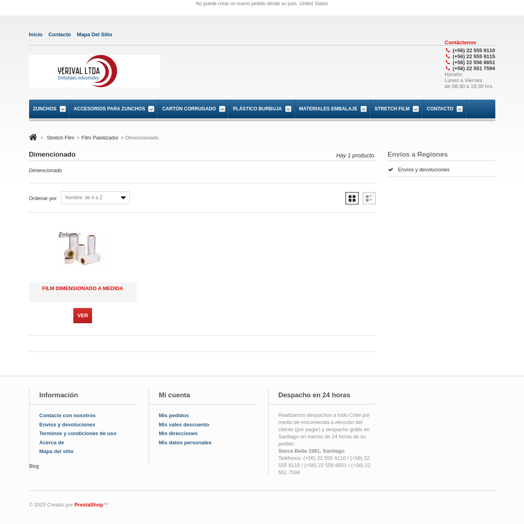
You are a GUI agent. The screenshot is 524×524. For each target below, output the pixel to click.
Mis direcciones (178, 433)
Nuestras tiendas (412, 195)
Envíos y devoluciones (419, 168)
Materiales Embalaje (328, 109)
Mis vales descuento (184, 425)
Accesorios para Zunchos (109, 109)
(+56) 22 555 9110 (474, 50)
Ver (82, 315)
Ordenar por (43, 198)
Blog (34, 466)
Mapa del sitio (56, 451)
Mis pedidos (174, 415)
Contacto (440, 109)
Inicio (36, 34)
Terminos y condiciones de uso (77, 433)
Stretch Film (392, 109)
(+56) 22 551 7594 (474, 68)
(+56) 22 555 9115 (474, 56)
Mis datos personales (185, 442)
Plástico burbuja (257, 109)
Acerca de (51, 442)
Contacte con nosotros (67, 415)
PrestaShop (89, 505)
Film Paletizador (99, 138)
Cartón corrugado (189, 109)
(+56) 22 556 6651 (474, 62)
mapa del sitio (94, 34)
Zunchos (45, 109)
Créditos (403, 181)
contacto (59, 34)
